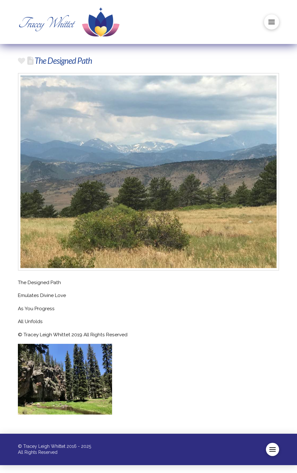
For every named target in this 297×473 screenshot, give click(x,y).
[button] (271, 22)
